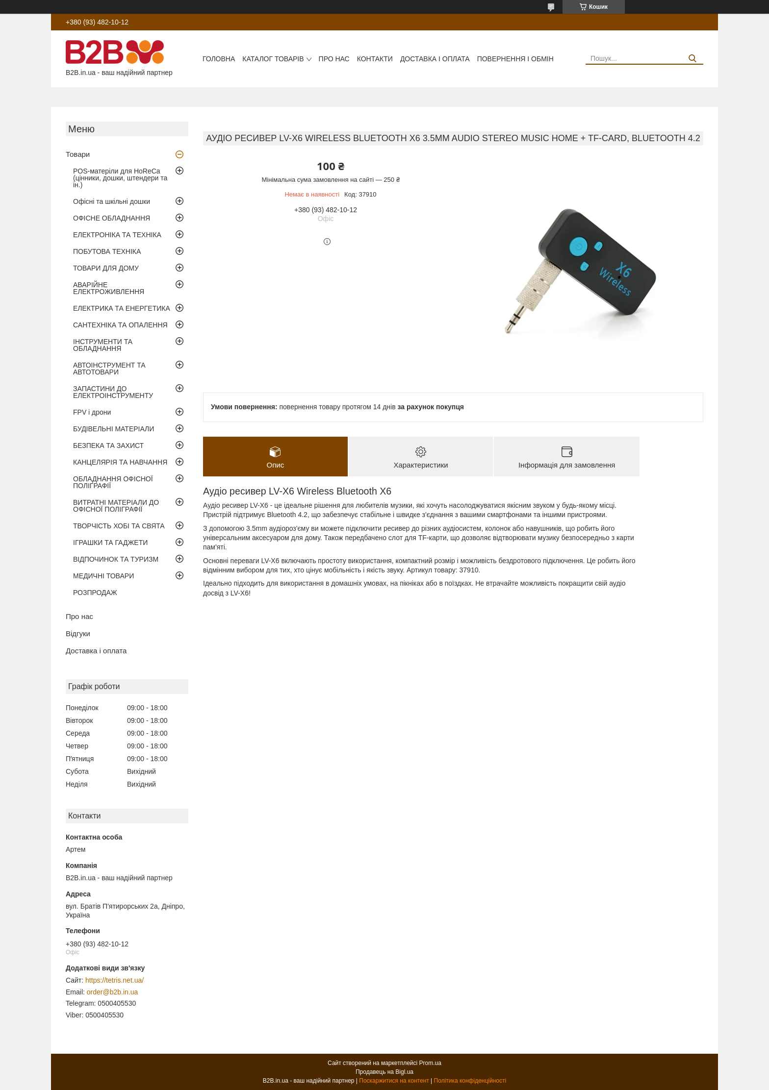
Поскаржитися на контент (394, 1080)
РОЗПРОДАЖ (95, 592)
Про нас (334, 59)
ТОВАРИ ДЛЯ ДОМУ (106, 268)
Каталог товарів (273, 59)
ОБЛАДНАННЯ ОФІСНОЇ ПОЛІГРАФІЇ (113, 482)
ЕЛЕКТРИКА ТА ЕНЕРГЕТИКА (121, 308)
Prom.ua (430, 1063)
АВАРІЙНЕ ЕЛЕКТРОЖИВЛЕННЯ (108, 288)
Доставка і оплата (435, 59)
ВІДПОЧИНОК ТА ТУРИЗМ (115, 559)
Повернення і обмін (515, 59)
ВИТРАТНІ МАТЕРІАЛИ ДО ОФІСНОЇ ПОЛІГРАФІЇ (116, 505)
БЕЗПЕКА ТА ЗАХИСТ (108, 445)
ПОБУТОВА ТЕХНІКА (107, 251)
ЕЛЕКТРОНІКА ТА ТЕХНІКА (117, 235)
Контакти (375, 59)
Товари (78, 154)
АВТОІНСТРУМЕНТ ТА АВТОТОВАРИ (109, 368)
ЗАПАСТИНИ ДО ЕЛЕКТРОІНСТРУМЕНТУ (113, 392)
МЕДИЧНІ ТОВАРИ (103, 576)
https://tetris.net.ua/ (114, 980)
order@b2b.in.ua (112, 992)
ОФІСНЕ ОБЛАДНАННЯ (111, 218)
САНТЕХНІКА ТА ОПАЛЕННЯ (120, 325)
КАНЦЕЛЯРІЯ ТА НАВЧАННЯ (120, 462)
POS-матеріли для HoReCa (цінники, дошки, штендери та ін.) (120, 178)
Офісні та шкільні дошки (111, 201)
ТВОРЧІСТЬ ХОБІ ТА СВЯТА (119, 526)
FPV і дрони (92, 412)
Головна (219, 59)
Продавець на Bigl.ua (384, 1071)
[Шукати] (692, 58)
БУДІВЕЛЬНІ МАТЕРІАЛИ (113, 429)
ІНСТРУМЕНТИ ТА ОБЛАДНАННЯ (102, 345)
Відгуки (78, 633)
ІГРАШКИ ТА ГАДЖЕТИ (110, 542)
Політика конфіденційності (470, 1080)
